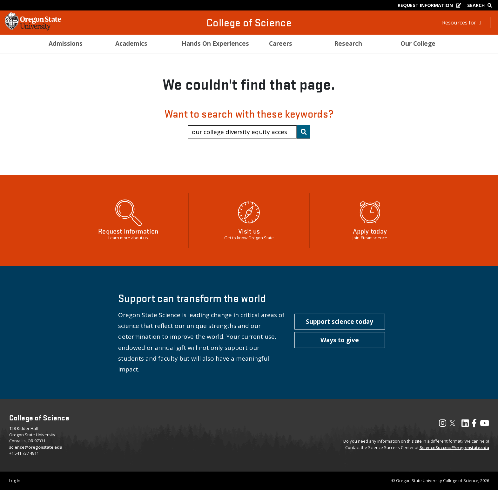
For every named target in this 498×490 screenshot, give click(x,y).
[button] (339, 322)
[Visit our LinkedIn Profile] (465, 424)
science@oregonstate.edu (35, 447)
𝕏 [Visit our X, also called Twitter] (452, 423)
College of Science (249, 22)
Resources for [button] (461, 22)
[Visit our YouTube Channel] (484, 424)
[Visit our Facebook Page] (474, 424)
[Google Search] (481, 5)
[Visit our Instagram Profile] (442, 424)
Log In (14, 480)
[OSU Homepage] (33, 28)
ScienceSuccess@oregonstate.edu (454, 447)
